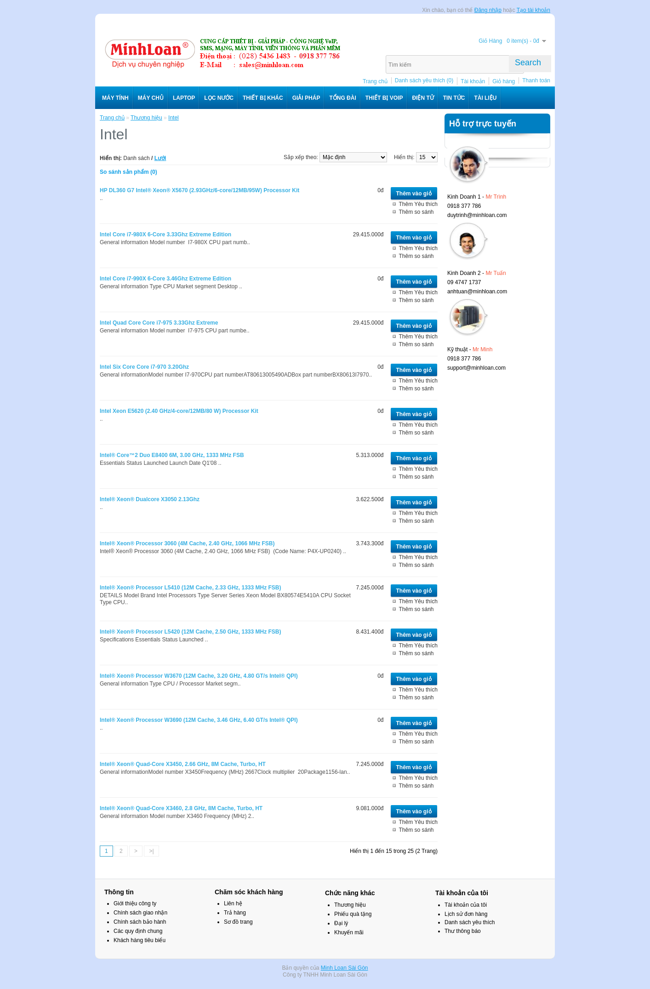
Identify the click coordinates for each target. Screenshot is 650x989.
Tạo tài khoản (533, 10)
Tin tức (454, 98)
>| (151, 851)
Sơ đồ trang (238, 922)
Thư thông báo (463, 931)
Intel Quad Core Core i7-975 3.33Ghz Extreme (159, 323)
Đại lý (341, 923)
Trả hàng (235, 912)
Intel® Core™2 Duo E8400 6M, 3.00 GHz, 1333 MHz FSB (172, 455)
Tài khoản (473, 81)
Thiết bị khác (263, 98)
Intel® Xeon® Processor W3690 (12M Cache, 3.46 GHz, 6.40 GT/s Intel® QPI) (199, 720)
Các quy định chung (138, 931)
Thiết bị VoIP (384, 98)
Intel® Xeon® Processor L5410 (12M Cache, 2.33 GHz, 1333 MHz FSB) (190, 587)
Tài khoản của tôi (466, 905)
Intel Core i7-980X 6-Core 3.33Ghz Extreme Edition (165, 234)
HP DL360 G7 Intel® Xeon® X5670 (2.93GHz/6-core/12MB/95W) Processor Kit (199, 190)
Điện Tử (422, 98)
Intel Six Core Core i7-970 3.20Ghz (144, 367)
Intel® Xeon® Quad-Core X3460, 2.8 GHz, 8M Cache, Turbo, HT (181, 808)
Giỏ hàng (503, 81)
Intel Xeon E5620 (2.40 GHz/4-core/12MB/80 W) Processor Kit (179, 411)
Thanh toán (536, 80)
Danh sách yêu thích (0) (424, 80)
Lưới (160, 158)
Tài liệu (485, 98)
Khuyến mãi (349, 932)
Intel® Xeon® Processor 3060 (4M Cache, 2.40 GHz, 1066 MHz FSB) (187, 543)
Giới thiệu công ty (135, 903)
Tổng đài (342, 98)
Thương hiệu (146, 117)
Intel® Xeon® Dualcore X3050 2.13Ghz (150, 499)
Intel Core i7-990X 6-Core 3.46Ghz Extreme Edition (165, 278)
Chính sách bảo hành (140, 922)
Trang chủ (375, 81)
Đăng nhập (488, 10)
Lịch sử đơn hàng (466, 914)
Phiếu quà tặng (352, 914)
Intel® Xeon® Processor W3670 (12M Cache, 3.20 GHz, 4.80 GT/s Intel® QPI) (199, 676)
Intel (173, 117)
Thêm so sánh (416, 212)
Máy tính (115, 98)
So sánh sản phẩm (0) (128, 172)
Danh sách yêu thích (470, 922)
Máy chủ (151, 98)
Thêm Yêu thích (418, 204)
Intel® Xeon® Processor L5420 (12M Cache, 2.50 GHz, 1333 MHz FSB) (190, 632)
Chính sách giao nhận (140, 912)
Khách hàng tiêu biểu (139, 940)
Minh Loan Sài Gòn (344, 968)
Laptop (184, 98)
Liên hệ (233, 903)
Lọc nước (219, 98)
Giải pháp (306, 98)
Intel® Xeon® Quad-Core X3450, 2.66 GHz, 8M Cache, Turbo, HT (183, 764)
